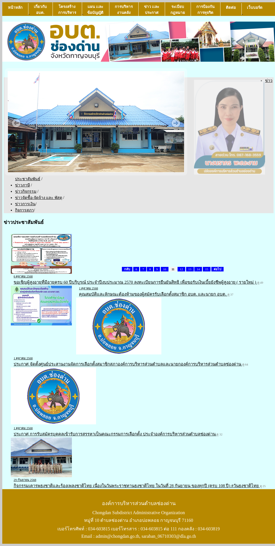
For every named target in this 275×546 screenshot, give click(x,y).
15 (206, 269)
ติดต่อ (231, 10)
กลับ (127, 269)
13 (189, 269)
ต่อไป (217, 269)
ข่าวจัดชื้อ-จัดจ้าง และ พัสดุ (38, 198)
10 (164, 269)
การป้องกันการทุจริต (205, 10)
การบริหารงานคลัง (124, 10)
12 (181, 269)
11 (173, 269)
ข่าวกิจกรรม (25, 191)
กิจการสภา (24, 210)
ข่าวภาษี (22, 185)
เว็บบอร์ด (254, 10)
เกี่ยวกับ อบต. (40, 10)
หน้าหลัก (15, 10)
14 (198, 269)
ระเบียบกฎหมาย (177, 10)
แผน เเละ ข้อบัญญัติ (95, 10)
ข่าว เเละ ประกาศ (151, 10)
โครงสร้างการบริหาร (67, 10)
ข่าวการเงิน (25, 204)
